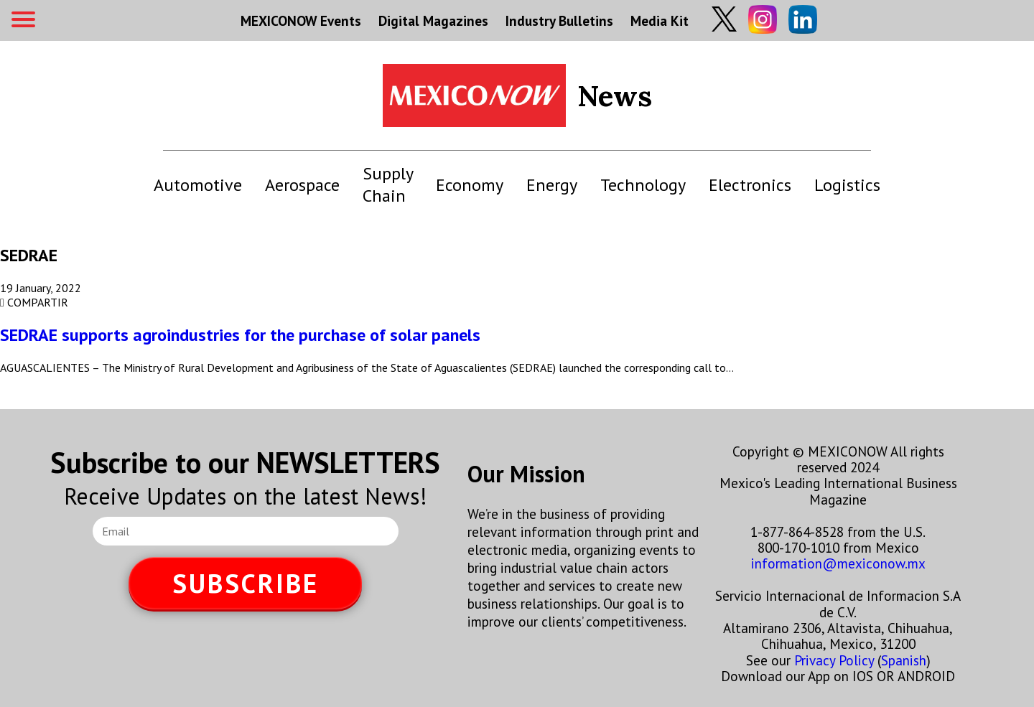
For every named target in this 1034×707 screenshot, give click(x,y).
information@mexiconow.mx (838, 563)
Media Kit (659, 20)
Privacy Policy (834, 660)
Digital (433, 20)
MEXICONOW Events (301, 20)
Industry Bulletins (559, 20)
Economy (469, 185)
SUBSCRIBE (245, 583)
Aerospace (302, 185)
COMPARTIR (34, 302)
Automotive (198, 185)
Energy (551, 185)
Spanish (903, 660)
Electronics (750, 185)
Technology (643, 185)
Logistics (847, 185)
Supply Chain (388, 184)
